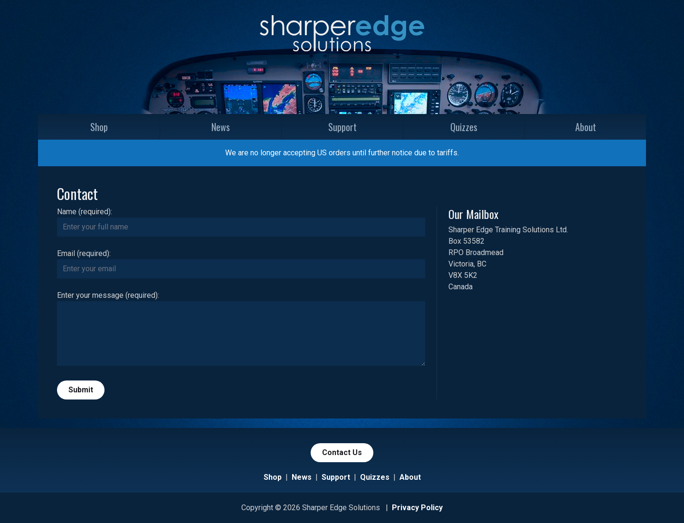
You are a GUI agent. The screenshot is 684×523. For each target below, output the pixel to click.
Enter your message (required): (108, 295)
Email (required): (84, 253)
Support (342, 127)
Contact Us (342, 452)
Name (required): (84, 211)
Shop (99, 127)
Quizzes (463, 127)
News (220, 127)
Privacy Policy (417, 507)
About (585, 127)
